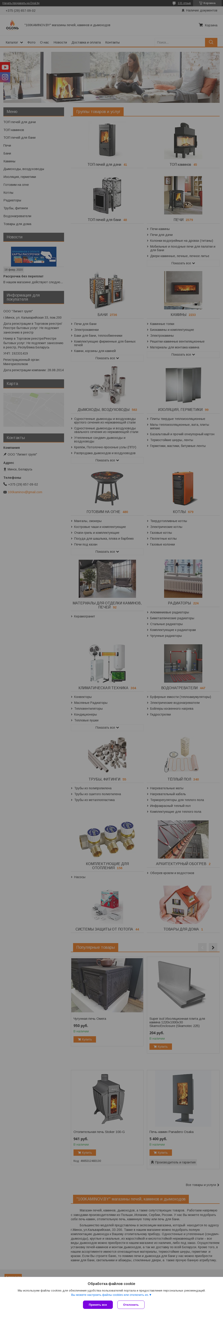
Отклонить (131, 1304)
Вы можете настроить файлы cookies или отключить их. (110, 1294)
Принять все (98, 1304)
